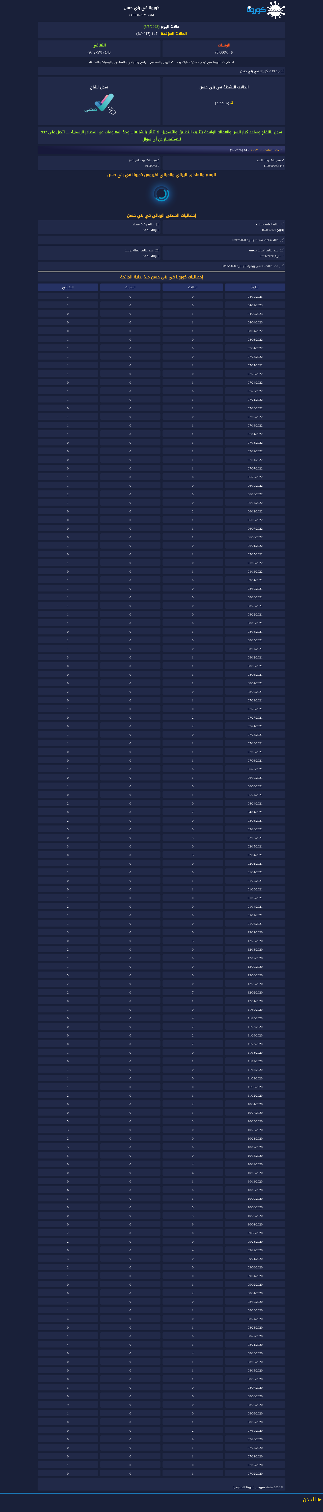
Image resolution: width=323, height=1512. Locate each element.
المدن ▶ (312, 1499)
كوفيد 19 (278, 71)
